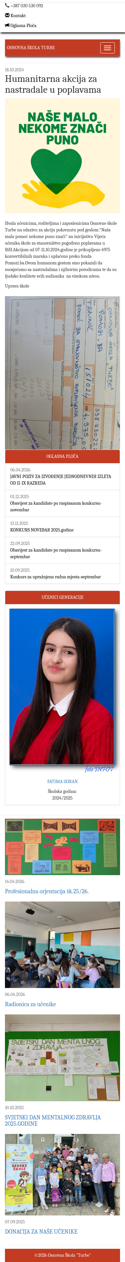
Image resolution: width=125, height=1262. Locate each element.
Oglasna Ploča (21, 25)
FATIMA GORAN (62, 781)
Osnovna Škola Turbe (31, 48)
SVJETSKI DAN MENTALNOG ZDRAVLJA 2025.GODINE (53, 1121)
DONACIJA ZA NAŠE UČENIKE (41, 1231)
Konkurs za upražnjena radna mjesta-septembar (55, 577)
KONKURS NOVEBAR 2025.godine (42, 530)
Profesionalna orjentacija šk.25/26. (47, 891)
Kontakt (15, 15)
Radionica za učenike (30, 1004)
